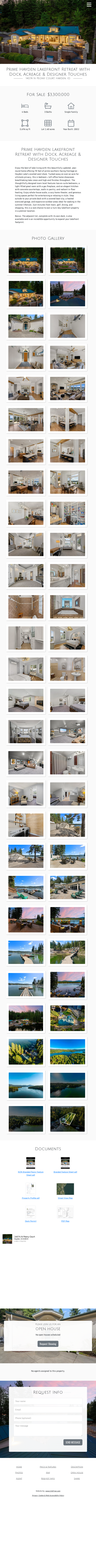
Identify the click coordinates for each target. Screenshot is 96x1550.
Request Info (48, 1479)
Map (48, 1473)
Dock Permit (30, 1221)
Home (19, 1467)
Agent (19, 1479)
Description (77, 1467)
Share (77, 1479)
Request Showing (48, 1344)
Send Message (73, 1442)
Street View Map (65, 1198)
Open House (77, 1473)
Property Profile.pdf (31, 1198)
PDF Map (65, 1221)
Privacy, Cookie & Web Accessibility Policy (48, 1495)
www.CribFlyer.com (53, 1491)
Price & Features (48, 1467)
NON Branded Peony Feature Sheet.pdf (30, 1173)
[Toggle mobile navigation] (89, 4)
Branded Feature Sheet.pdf (65, 1171)
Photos (19, 1473)
